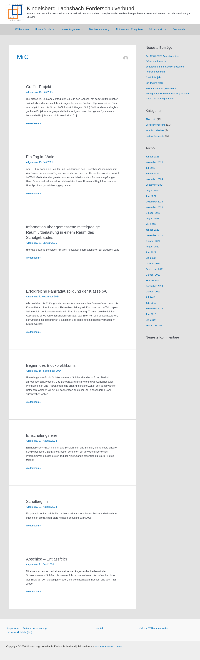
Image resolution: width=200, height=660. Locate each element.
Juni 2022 (151, 252)
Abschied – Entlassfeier (47, 558)
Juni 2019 (151, 302)
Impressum (12, 627)
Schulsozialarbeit (155, 130)
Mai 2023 (151, 224)
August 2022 (153, 246)
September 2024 (155, 184)
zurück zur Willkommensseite (152, 627)
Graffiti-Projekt (39, 86)
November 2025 (154, 162)
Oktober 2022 (153, 241)
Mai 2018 (151, 319)
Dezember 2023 (154, 201)
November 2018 (154, 308)
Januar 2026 (153, 156)
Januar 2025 (153, 173)
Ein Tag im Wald (40, 156)
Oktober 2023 (153, 213)
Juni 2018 (151, 314)
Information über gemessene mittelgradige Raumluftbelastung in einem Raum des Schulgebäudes (64, 232)
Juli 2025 (151, 168)
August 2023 (153, 218)
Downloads (175, 29)
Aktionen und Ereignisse (128, 29)
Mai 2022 (151, 258)
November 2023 (154, 207)
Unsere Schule (46, 29)
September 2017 (155, 325)
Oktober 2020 (153, 274)
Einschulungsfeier (42, 435)
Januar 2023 (153, 229)
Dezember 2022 (154, 235)
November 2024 (154, 179)
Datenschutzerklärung (33, 627)
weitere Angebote (155, 136)
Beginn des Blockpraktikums (51, 365)
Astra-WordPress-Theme (109, 646)
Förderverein (153, 29)
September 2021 (155, 269)
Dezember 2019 (154, 286)
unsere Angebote (71, 29)
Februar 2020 (153, 280)
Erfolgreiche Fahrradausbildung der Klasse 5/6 (68, 291)
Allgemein (31, 92)
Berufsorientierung (99, 29)
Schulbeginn (37, 501)
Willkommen (25, 29)
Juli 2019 (151, 297)
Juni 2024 (151, 196)
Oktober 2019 (153, 291)
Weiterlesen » (33, 123)
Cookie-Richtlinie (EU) (20, 632)
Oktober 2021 (153, 263)
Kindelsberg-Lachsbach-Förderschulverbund (80, 8)
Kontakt (100, 627)
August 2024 (153, 190)
